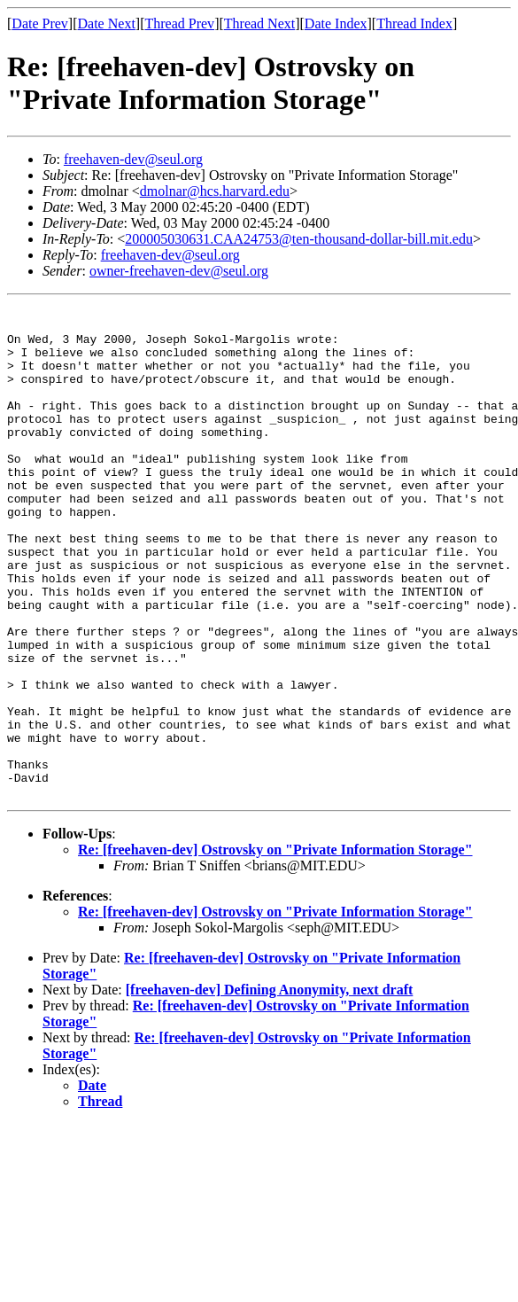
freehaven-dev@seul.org (133, 159)
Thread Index (414, 23)
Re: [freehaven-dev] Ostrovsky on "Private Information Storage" (275, 947)
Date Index (336, 23)
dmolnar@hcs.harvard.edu (215, 191)
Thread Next (259, 23)
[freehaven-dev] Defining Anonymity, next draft (270, 1087)
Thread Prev (179, 23)
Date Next (106, 23)
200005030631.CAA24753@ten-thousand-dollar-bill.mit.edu (299, 238)
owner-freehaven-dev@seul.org (178, 270)
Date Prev (40, 23)
